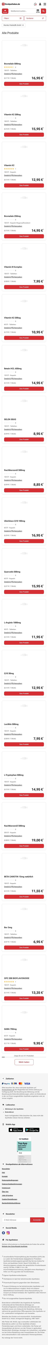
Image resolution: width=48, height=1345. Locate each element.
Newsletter (6, 1169)
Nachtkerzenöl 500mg (14, 470)
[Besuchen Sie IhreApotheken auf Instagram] (8, 1232)
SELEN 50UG (10, 419)
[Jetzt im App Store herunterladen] (16, 1130)
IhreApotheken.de (8, 1090)
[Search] (43, 11)
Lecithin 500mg (11, 724)
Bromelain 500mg (12, 63)
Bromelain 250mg (12, 216)
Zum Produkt (24, 84)
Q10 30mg (9, 673)
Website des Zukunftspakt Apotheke (14, 1246)
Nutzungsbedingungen (10, 1180)
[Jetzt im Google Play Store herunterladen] (32, 1130)
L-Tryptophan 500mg (14, 775)
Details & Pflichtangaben (13, 74)
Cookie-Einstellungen (9, 1199)
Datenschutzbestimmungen (12, 1184)
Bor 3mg (8, 927)
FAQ (3, 1173)
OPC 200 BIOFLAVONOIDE (16, 978)
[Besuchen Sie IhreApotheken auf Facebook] (3, 1232)
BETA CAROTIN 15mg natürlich (18, 876)
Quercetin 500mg (12, 572)
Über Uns (5, 1192)
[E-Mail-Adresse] (16, 1219)
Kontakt (5, 1176)
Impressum (6, 1188)
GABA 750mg (10, 1029)
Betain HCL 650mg (13, 368)
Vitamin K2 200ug (12, 114)
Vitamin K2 (9, 165)
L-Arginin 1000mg (12, 622)
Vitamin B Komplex (13, 267)
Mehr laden (24, 1062)
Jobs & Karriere (7, 1195)
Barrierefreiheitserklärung (11, 1203)
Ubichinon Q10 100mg (14, 521)
